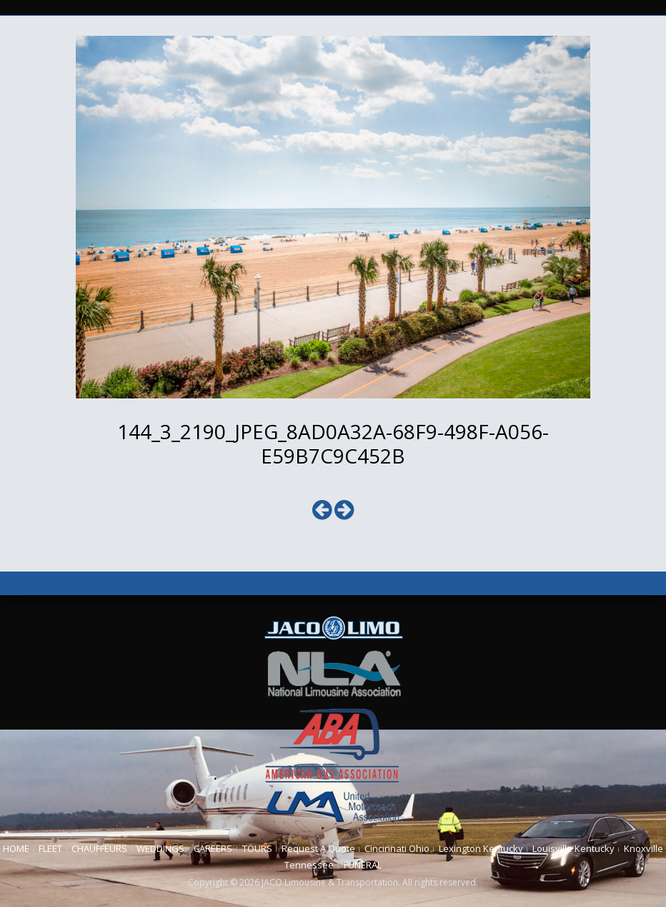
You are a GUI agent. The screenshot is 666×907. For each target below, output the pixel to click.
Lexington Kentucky (481, 848)
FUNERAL (363, 864)
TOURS (257, 848)
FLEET (50, 848)
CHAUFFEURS (99, 848)
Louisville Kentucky (573, 848)
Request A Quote (318, 848)
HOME (16, 848)
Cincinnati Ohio (396, 848)
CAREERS (213, 848)
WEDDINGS (160, 848)
